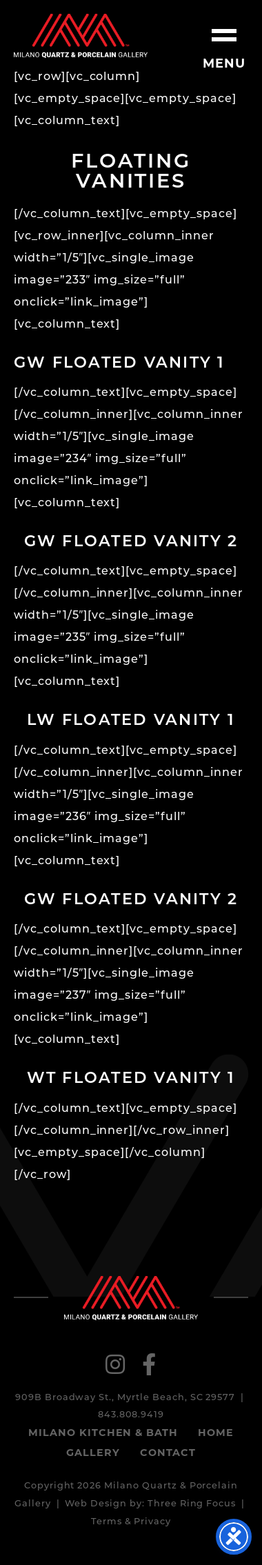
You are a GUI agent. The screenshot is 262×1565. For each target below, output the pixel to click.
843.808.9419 (131, 1415)
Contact (168, 1453)
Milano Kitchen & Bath (103, 1433)
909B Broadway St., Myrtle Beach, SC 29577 (125, 1397)
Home (216, 1433)
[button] (224, 38)
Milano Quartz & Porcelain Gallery (81, 36)
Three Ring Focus (192, 1503)
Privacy (152, 1521)
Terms (106, 1521)
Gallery (93, 1453)
